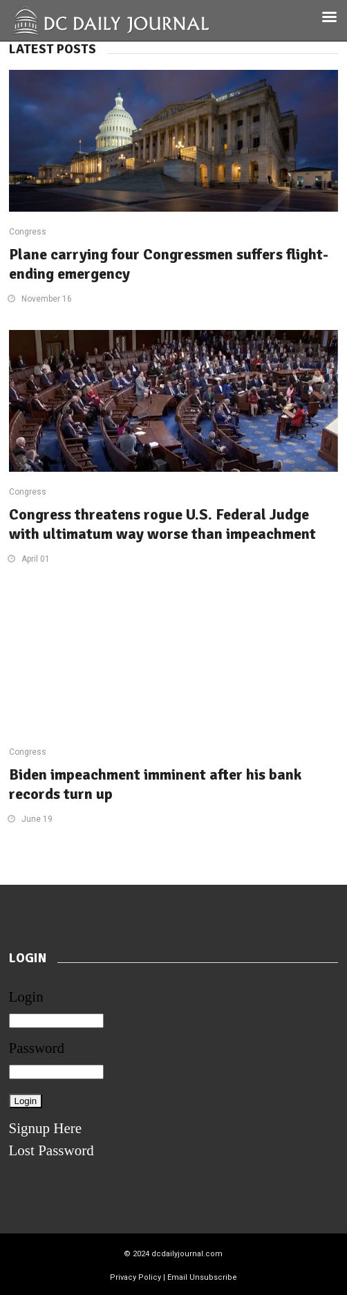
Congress (27, 232)
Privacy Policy (135, 1277)
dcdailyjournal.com (187, 1253)
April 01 (35, 559)
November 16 (46, 299)
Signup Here (45, 1128)
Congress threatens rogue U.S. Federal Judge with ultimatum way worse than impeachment (162, 524)
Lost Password (51, 1150)
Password (37, 1048)
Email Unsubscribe (202, 1277)
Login (26, 997)
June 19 (37, 819)
